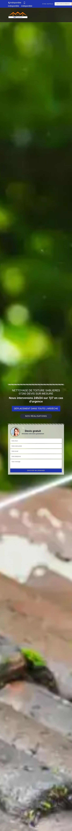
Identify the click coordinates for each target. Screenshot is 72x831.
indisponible (14, 2)
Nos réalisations (36, 416)
